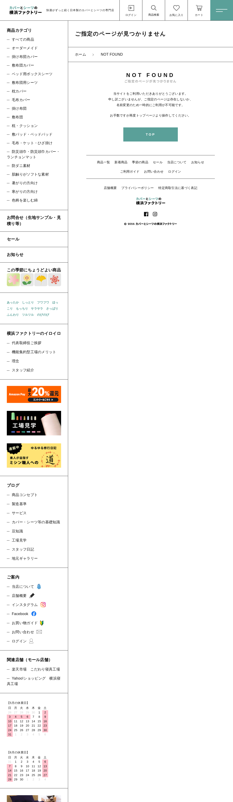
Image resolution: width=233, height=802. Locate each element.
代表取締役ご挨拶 (26, 343)
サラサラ (37, 308)
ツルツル (28, 314)
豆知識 (17, 531)
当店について (177, 162)
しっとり (28, 302)
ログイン (174, 171)
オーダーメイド (25, 48)
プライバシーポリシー (137, 188)
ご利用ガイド (130, 171)
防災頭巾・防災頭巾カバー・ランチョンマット (33, 154)
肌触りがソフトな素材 (30, 174)
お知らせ (197, 162)
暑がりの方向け (25, 183)
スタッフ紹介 (23, 370)
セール (158, 162)
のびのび (43, 314)
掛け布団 (19, 108)
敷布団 (17, 117)
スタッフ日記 (23, 549)
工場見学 (19, 540)
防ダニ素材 (21, 166)
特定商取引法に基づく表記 (177, 188)
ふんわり (13, 314)
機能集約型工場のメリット (34, 352)
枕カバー (19, 91)
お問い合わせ (154, 171)
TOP (151, 134)
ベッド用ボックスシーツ (32, 74)
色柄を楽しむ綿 (25, 200)
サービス (19, 513)
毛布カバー (21, 100)
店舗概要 (110, 188)
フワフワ (43, 302)
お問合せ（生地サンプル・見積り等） (34, 220)
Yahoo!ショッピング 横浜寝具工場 (33, 681)
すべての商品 (23, 39)
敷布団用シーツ (25, 82)
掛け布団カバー (25, 57)
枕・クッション (25, 126)
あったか (13, 302)
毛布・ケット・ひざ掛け (32, 143)
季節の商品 (140, 162)
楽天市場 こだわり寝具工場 (36, 669)
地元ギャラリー (25, 558)
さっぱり (52, 308)
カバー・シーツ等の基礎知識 (36, 522)
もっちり (22, 308)
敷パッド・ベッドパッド (32, 134)
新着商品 (120, 162)
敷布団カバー (23, 65)
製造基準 (19, 504)
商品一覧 (103, 162)
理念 (15, 361)
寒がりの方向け (25, 192)
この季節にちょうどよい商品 (34, 277)
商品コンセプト (25, 495)
